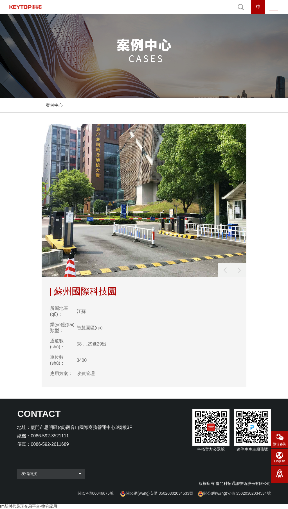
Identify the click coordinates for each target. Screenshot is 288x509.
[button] (239, 270)
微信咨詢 (279, 444)
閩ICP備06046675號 (96, 493)
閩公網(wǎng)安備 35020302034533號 (159, 493)
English (279, 461)
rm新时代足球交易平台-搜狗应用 (28, 506)
